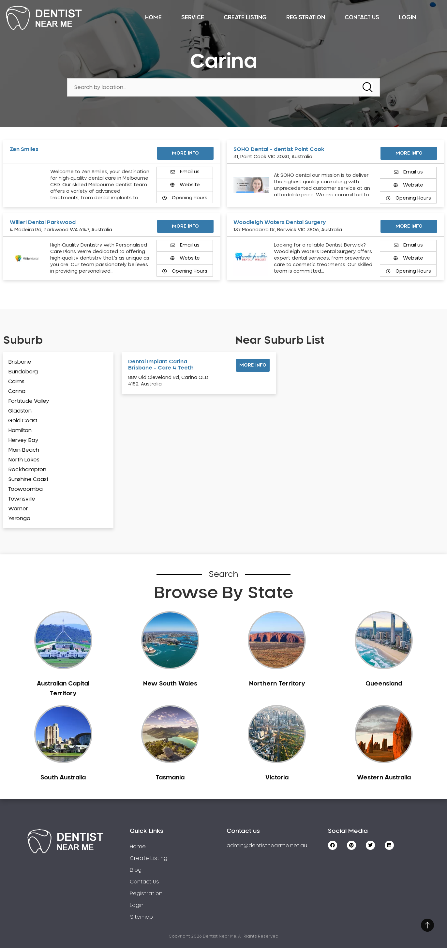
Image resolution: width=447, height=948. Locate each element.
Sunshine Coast (28, 479)
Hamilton (20, 430)
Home (153, 17)
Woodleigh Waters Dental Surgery (279, 222)
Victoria (277, 778)
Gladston (20, 411)
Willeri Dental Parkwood (43, 222)
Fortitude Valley (28, 401)
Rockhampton (27, 469)
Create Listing (245, 17)
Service (192, 17)
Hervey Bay (23, 440)
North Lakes (23, 459)
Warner (18, 508)
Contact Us (362, 17)
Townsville (21, 499)
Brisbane (19, 362)
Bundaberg (23, 371)
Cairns (16, 381)
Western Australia (384, 778)
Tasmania (170, 778)
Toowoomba (25, 489)
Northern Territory (277, 684)
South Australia (63, 778)
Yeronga (19, 518)
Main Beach (23, 450)
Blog (136, 870)
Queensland (383, 684)
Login (407, 17)
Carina (16, 391)
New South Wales (170, 684)
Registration (305, 17)
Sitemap (141, 917)
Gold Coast (22, 420)
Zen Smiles (24, 149)
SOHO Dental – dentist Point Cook (278, 149)
